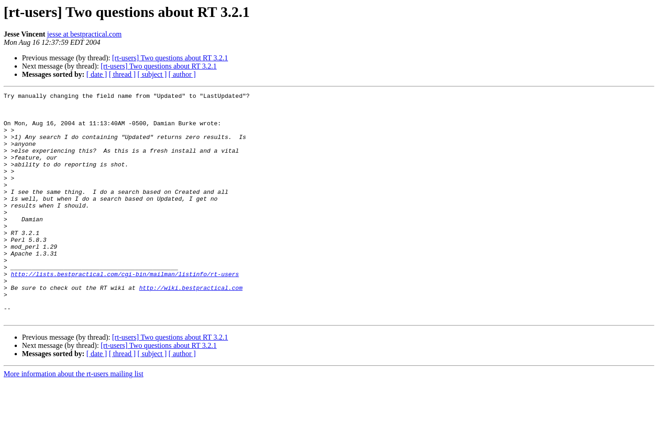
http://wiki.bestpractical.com (190, 327)
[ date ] (96, 74)
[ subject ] (152, 74)
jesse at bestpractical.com (84, 34)
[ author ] (182, 74)
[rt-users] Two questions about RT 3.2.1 (170, 58)
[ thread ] (122, 74)
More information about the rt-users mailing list (73, 419)
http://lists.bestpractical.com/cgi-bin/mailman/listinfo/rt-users (125, 311)
